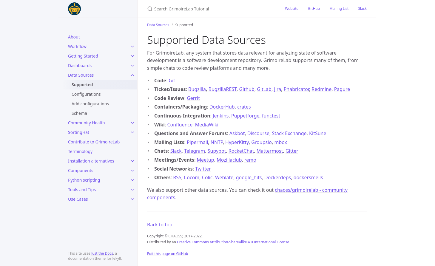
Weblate (224, 177)
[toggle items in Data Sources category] (132, 75)
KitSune (317, 133)
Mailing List (338, 8)
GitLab (264, 89)
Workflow (77, 46)
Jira (277, 89)
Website (291, 8)
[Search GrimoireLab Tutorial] (209, 9)
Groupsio (261, 142)
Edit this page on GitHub (167, 253)
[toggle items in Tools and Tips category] (132, 189)
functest (271, 115)
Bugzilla (197, 89)
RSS (177, 177)
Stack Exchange (289, 133)
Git (172, 80)
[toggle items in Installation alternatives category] (132, 161)
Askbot (237, 133)
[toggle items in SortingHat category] (132, 132)
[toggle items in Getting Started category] (132, 56)
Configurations (86, 94)
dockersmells (308, 177)
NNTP (217, 142)
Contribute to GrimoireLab (94, 142)
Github (246, 89)
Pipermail (197, 142)
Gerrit (193, 98)
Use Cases (78, 199)
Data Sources (81, 75)
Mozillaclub (229, 160)
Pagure (342, 89)
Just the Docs (102, 253)
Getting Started (83, 56)
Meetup (205, 160)
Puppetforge (245, 115)
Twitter (203, 169)
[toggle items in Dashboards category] (132, 65)
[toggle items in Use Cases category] (132, 199)
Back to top (159, 224)
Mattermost (270, 151)
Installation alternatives (91, 161)
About (74, 37)
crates (244, 106)
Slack (362, 8)
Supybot (217, 151)
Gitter (292, 151)
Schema (79, 113)
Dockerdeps (277, 177)
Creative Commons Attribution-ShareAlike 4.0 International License (233, 242)
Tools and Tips (82, 189)
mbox (280, 142)
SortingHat (78, 132)
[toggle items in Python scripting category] (132, 180)
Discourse (258, 133)
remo (250, 160)
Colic (207, 177)
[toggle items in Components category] (132, 170)
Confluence (179, 124)
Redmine (321, 89)
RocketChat (241, 151)
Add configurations (90, 103)
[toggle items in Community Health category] (132, 123)
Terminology (80, 151)
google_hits (249, 177)
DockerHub (222, 106)
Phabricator (296, 89)
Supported (82, 84)
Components (80, 170)
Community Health (86, 123)
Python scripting (84, 180)
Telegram (194, 151)
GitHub (314, 8)
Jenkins (221, 115)
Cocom (191, 177)
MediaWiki (206, 124)
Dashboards (80, 65)
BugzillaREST (223, 89)
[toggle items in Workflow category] (132, 46)
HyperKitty (237, 142)
